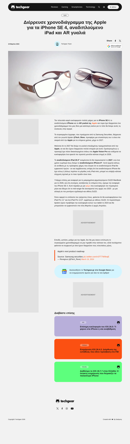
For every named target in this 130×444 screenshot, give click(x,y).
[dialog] (65, 222)
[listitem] (65, 209)
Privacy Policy (76, 270)
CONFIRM (50, 263)
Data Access (65, 270)
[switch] (90, 213)
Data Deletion (53, 270)
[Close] (100, 174)
